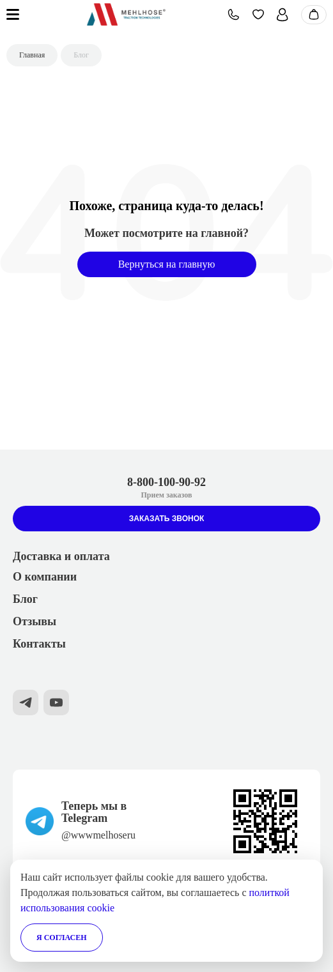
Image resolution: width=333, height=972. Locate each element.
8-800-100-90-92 (166, 482)
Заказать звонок (167, 518)
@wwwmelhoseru (98, 835)
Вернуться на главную (166, 264)
